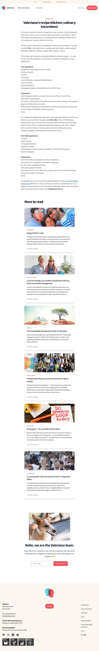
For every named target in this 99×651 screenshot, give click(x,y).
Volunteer (84, 613)
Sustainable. (46, 2)
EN (85, 635)
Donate (81, 8)
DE (82, 635)
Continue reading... (33, 249)
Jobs (82, 617)
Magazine (39, 8)
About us (30, 328)
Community (85, 605)
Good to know (31, 278)
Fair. (35, 2)
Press (83, 631)
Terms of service (86, 609)
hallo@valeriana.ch (8, 616)
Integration (31, 474)
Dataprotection (86, 621)
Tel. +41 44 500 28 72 (9, 614)
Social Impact (31, 376)
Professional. (61, 2)
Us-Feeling (30, 230)
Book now (92, 8)
